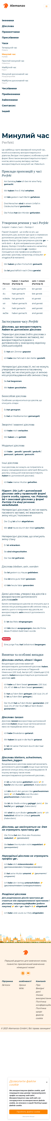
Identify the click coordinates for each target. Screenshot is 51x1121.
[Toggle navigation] (46, 6)
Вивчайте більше (28, 1116)
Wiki (21, 988)
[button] (23, 20)
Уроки (22, 985)
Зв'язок (6, 985)
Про (38, 985)
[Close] (47, 1082)
